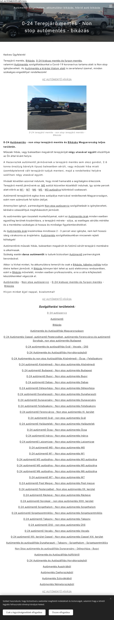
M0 (43, 185)
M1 (22, 189)
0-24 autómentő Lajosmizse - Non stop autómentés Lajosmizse (57, 441)
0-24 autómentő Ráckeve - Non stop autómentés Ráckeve (57, 495)
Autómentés (21, 64)
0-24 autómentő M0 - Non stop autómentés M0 (57, 447)
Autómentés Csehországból (57, 572)
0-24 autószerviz (57, 313)
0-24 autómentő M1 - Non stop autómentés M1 (57, 453)
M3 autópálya (53, 189)
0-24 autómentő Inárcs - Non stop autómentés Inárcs (57, 435)
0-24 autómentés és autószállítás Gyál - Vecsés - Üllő (57, 346)
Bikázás (30, 60)
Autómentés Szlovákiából (57, 578)
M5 (40, 189)
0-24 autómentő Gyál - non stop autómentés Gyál (57, 418)
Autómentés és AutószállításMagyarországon (57, 330)
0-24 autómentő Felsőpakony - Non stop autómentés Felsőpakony (57, 406)
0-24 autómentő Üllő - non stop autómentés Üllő (56, 524)
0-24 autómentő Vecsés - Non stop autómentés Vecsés (57, 530)
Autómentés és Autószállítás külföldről (57, 554)
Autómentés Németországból (57, 584)
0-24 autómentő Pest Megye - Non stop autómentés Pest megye (57, 483)
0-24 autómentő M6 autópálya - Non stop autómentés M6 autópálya (57, 471)
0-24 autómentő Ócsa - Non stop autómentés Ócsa (57, 429)
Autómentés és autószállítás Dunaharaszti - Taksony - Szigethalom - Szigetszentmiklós (57, 542)
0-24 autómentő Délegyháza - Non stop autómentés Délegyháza (56, 388)
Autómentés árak (78, 216)
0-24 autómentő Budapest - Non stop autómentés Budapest (57, 370)
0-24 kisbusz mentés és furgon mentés (59, 60)
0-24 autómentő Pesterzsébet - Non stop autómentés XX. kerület (57, 489)
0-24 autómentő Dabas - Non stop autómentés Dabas (57, 382)
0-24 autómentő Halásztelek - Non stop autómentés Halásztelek (57, 423)
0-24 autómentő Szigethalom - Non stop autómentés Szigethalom (57, 507)
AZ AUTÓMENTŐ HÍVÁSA (13, 1)
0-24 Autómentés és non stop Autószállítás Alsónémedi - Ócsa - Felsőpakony (57, 358)
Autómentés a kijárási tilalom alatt (45, 68)
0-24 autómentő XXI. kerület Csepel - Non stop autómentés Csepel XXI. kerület (57, 536)
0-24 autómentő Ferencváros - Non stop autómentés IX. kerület (57, 411)
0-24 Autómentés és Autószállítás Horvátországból (57, 352)
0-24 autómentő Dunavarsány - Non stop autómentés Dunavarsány (57, 400)
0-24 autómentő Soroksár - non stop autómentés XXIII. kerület (57, 501)
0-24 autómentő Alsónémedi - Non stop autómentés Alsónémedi (57, 364)
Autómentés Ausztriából (57, 566)
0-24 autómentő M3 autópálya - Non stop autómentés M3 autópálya (57, 459)
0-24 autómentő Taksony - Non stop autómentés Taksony (57, 518)
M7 (28, 189)
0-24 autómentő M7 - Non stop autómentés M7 (57, 477)
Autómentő (75, 254)
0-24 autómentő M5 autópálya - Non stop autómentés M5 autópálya (57, 465)
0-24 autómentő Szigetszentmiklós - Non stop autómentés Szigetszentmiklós (57, 513)
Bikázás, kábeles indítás (87, 264)
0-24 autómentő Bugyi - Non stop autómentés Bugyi (57, 376)
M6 (34, 189)
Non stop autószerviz (57, 205)
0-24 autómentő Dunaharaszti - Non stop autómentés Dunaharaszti (57, 394)
